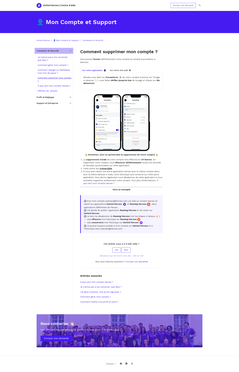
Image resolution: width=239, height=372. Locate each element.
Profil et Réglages (45, 97)
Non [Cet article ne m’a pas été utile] (126, 250)
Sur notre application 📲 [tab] (94, 70)
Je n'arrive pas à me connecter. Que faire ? (100, 287)
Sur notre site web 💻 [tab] (120, 70)
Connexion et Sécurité (92, 40)
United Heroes (43, 40)
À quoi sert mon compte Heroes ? (96, 282)
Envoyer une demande (183, 5)
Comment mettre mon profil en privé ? (99, 302)
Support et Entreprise (47, 103)
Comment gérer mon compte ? (95, 297)
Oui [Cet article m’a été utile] (116, 250)
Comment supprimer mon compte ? (54, 79)
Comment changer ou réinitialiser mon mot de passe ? (54, 71)
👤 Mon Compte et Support (66, 40)
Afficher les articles (47, 91)
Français (111, 364)
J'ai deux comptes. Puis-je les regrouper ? (100, 292)
